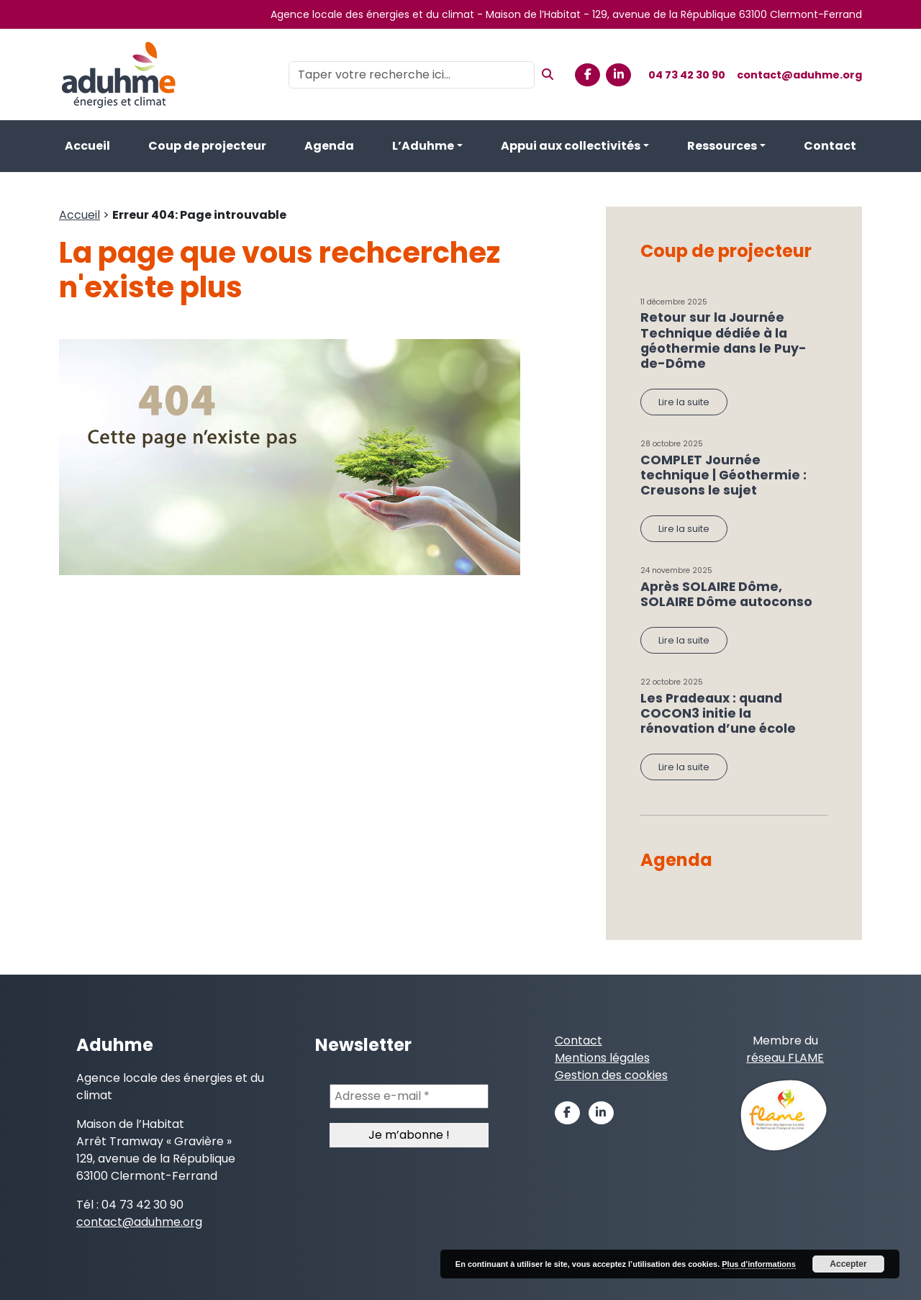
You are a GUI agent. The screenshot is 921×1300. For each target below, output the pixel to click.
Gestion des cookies (611, 1075)
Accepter (848, 1264)
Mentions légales (602, 1058)
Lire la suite (683, 402)
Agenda (329, 145)
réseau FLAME (785, 1058)
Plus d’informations (759, 1264)
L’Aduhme (423, 145)
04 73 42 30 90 (686, 75)
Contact (830, 145)
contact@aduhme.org (799, 75)
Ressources (722, 145)
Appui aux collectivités (570, 145)
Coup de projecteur (207, 145)
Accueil (87, 145)
